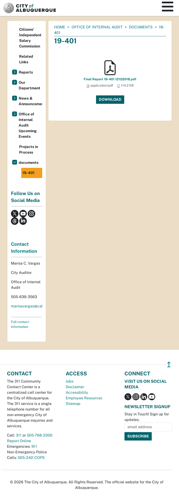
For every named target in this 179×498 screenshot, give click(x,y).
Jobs (69, 381)
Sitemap (73, 403)
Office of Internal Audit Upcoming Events (28, 125)
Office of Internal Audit (97, 27)
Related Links (26, 59)
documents (141, 27)
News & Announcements (30, 101)
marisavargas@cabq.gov (32, 306)
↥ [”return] (169, 364)
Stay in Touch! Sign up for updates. (146, 417)
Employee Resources (84, 398)
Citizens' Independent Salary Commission (30, 37)
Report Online (19, 441)
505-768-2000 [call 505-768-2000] (39, 435)
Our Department (29, 85)
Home (59, 27)
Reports (26, 72)
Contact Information (24, 247)
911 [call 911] (34, 446)
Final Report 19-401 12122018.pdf (110, 79)
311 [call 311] (18, 435)
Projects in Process (28, 150)
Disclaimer (75, 387)
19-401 (28, 173)
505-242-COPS (31, 457)
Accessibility (77, 392)
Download (110, 99)
